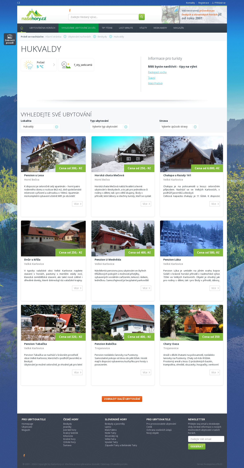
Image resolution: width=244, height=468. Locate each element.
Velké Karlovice (173, 179)
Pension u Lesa (34, 175)
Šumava (67, 445)
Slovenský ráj (111, 436)
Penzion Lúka (172, 259)
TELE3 (219, 464)
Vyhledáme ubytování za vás (78, 27)
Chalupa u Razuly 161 (177, 175)
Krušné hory (69, 439)
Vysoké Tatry (111, 442)
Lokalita (26, 120)
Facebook (24, 455)
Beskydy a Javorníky (115, 423)
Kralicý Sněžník (70, 432)
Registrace (203, 2)
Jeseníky (67, 426)
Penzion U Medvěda (108, 259)
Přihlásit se (220, 2)
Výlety (143, 27)
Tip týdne (107, 27)
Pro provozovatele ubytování (161, 423)
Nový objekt (152, 432)
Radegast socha (157, 72)
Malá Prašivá (155, 83)
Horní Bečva (31, 179)
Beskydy (67, 423)
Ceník (149, 426)
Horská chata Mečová (109, 175)
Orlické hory (69, 442)
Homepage (27, 423)
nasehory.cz (27, 8)
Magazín (179, 27)
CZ (18, 2)
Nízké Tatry (110, 432)
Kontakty (190, 2)
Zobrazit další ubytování (122, 399)
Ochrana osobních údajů (159, 429)
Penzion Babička (105, 344)
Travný (151, 77)
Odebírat (196, 446)
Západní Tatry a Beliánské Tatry (121, 445)
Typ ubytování (99, 120)
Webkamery (160, 27)
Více (76, 203)
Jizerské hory (69, 429)
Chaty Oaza (171, 344)
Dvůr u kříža (32, 259)
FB (70, 10)
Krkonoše (68, 436)
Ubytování (27, 426)
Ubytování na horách (42, 27)
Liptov (108, 426)
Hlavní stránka (20, 27)
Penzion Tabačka (35, 344)
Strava (163, 120)
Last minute (126, 27)
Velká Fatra (110, 439)
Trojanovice (102, 348)
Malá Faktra (111, 429)
